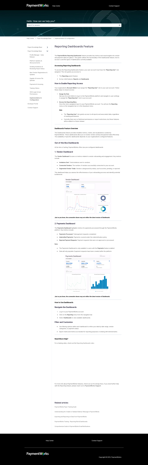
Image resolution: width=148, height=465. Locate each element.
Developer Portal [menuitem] (33, 104)
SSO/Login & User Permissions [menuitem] (35, 93)
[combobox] (72, 25)
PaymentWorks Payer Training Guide (65, 407)
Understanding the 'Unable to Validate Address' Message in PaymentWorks (77, 411)
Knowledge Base (98, 384)
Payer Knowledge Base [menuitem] (35, 51)
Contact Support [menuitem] (33, 108)
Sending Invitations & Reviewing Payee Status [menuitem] (37, 68)
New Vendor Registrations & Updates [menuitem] (38, 73)
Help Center (56, 6)
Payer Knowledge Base (44, 38)
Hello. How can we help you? (41, 21)
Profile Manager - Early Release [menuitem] (37, 56)
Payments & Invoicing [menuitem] (36, 84)
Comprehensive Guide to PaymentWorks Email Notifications (72, 426)
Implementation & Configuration (65, 38)
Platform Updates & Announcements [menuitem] (36, 62)
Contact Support (114, 6)
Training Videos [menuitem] (34, 88)
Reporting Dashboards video (85, 343)
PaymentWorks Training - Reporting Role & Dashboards (71, 421)
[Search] (119, 25)
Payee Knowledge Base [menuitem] (35, 47)
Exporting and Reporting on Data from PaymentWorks (71, 416)
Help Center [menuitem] (50, 441)
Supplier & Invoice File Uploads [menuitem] (36, 79)
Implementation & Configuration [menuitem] (36, 99)
